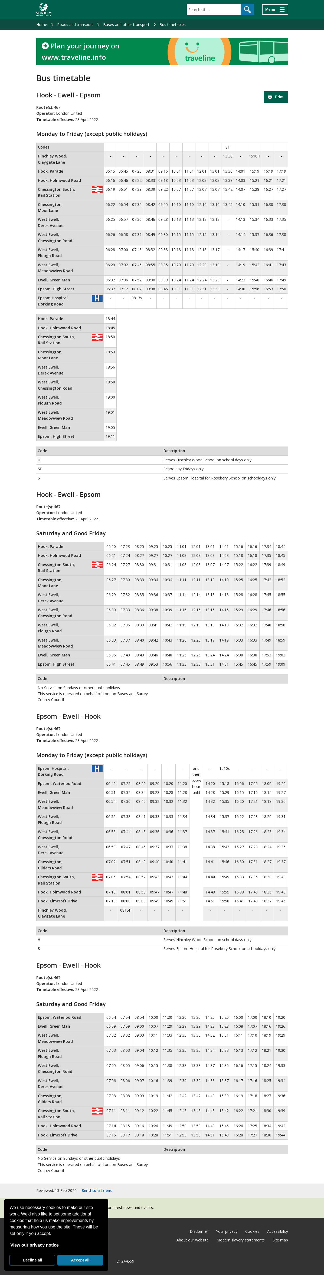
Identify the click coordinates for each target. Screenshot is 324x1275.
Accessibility (277, 1231)
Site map (280, 1240)
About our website (192, 1240)
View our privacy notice (34, 1245)
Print (276, 97)
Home (41, 24)
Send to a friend (97, 1190)
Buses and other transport (126, 24)
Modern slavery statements (241, 1240)
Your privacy (226, 1231)
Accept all (80, 1260)
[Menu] (275, 9)
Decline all (32, 1260)
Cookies (252, 1231)
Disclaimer (199, 1231)
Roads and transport (75, 24)
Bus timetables (172, 24)
